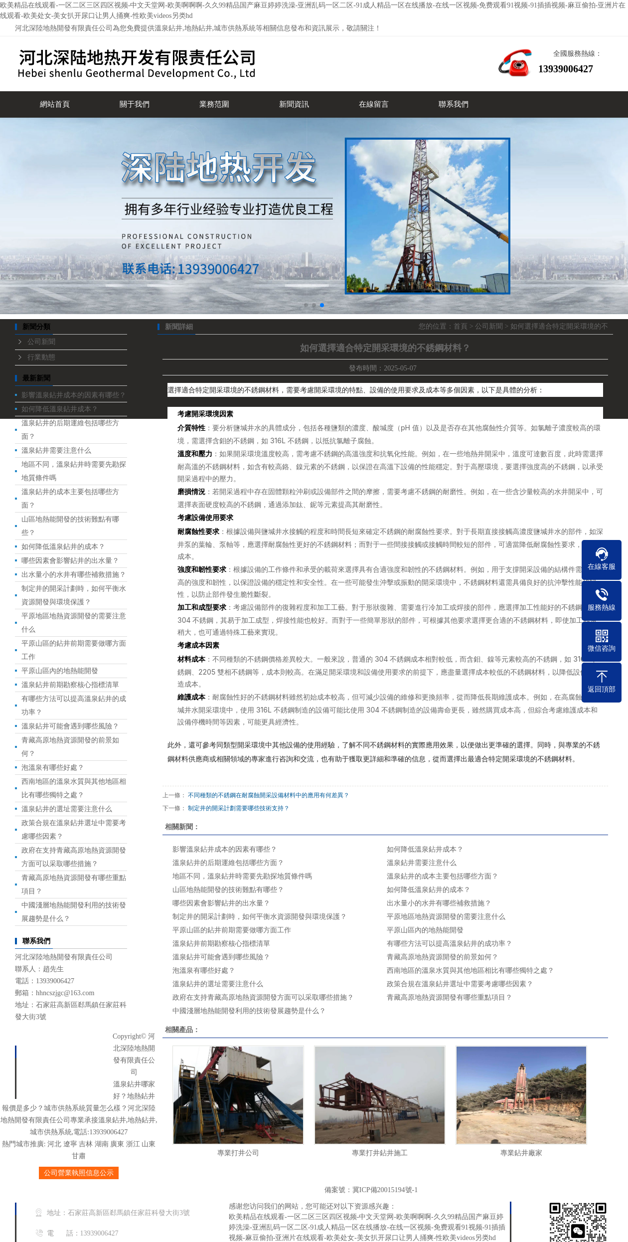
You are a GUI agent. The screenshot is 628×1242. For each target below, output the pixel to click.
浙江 (133, 1144)
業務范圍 (214, 104)
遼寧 (70, 1144)
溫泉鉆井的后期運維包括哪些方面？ (228, 863)
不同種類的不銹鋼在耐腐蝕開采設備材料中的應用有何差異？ (268, 795)
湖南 (102, 1144)
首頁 (461, 326)
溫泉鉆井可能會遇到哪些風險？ (221, 957)
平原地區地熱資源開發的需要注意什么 (446, 916)
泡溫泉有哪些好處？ (203, 970)
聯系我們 (454, 104)
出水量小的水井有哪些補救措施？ (439, 903)
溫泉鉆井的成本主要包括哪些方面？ (442, 876)
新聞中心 (81, 1073)
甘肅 (79, 1156)
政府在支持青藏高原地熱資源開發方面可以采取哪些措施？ (263, 997)
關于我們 (135, 104)
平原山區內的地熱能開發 (59, 671)
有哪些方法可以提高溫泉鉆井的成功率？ (449, 943)
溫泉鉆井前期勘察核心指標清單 (70, 685)
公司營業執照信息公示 (79, 1173)
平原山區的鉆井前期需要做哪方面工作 (231, 930)
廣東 (117, 1144)
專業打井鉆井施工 (380, 1153)
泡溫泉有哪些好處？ (52, 767)
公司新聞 (41, 342)
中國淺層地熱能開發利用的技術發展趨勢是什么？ (249, 1011)
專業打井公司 (238, 1153)
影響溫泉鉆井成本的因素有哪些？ (73, 395)
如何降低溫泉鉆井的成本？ (429, 889)
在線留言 (374, 104)
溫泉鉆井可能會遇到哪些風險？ (70, 726)
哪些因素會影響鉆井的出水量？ (221, 903)
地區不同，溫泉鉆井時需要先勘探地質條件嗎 (242, 876)
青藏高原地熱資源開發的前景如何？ (442, 957)
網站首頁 (55, 104)
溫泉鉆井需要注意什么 (56, 450)
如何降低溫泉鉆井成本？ (425, 849)
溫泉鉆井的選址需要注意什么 (66, 809)
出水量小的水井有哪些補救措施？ (73, 574)
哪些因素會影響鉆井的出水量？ (70, 560)
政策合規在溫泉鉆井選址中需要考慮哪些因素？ (460, 984)
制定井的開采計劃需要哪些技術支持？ (239, 808)
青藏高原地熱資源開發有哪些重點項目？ (449, 997)
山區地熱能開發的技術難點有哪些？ (228, 889)
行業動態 (41, 357)
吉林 (86, 1144)
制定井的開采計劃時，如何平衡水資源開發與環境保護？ (259, 916)
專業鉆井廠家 (521, 1153)
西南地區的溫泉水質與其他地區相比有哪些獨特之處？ (470, 970)
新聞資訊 (294, 104)
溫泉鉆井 (168, 28)
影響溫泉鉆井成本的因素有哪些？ (224, 849)
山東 (149, 1144)
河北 (54, 1144)
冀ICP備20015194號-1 (385, 1190)
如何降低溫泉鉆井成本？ (59, 409)
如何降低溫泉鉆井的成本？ (63, 546)
